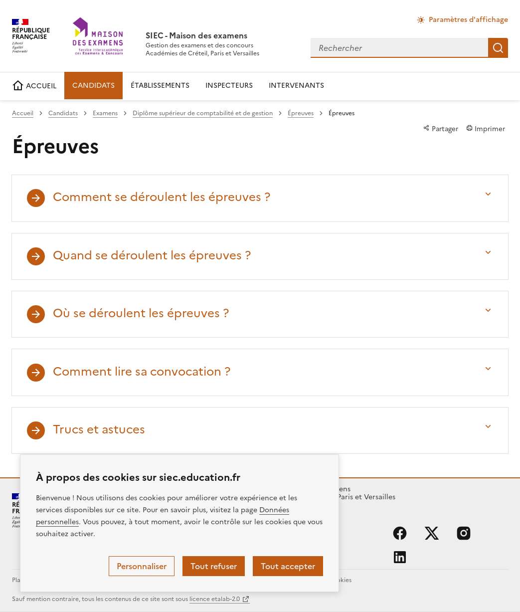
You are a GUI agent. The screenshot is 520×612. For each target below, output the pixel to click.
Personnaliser (142, 566)
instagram (464, 533)
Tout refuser (213, 566)
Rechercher (498, 48)
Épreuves (301, 113)
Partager (440, 129)
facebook (400, 533)
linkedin (400, 557)
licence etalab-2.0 (214, 599)
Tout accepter (288, 566)
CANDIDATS (93, 85)
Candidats (63, 113)
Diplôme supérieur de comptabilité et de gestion (203, 113)
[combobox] (399, 48)
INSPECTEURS (229, 85)
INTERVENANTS (296, 85)
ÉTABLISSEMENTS (160, 85)
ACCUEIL (34, 86)
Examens (105, 113)
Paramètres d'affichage (468, 19)
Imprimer (485, 129)
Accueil (22, 113)
